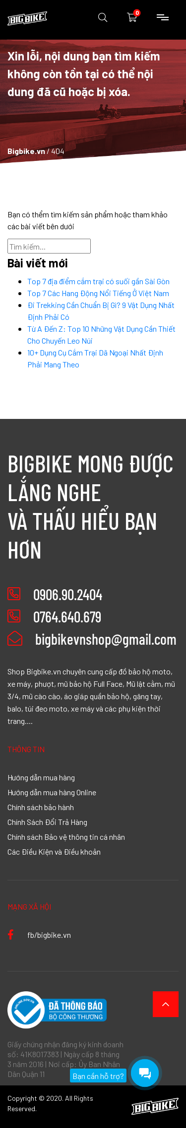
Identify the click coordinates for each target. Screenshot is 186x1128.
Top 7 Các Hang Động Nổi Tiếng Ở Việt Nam (98, 293)
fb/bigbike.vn (39, 934)
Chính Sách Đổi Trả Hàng (47, 821)
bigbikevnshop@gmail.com (92, 639)
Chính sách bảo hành (40, 807)
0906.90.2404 (67, 594)
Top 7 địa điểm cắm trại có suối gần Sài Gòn (98, 281)
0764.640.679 (67, 616)
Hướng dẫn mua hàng (41, 777)
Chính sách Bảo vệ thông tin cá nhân (66, 836)
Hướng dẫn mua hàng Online (51, 792)
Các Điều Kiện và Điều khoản (54, 851)
